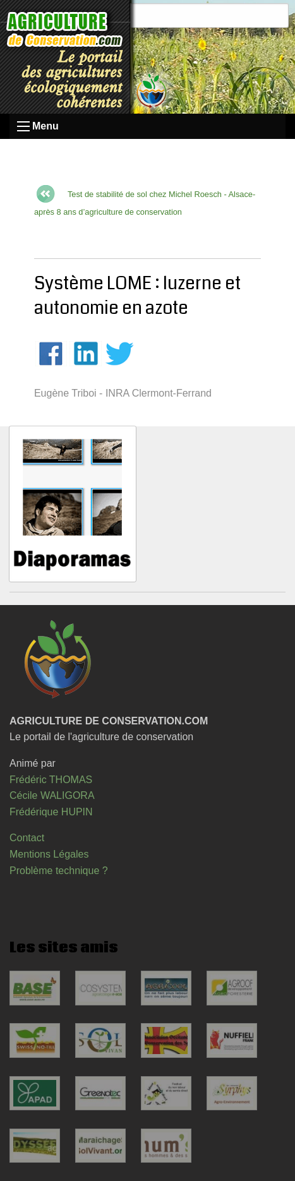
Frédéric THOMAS (50, 779)
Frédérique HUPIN (51, 811)
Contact (26, 837)
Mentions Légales (48, 854)
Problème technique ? (58, 870)
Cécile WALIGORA (52, 795)
